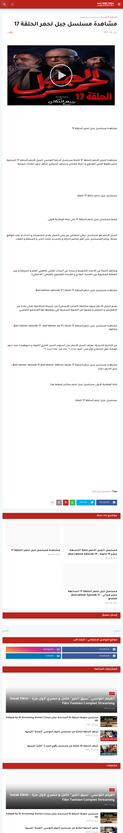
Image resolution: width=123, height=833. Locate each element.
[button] (119, 4)
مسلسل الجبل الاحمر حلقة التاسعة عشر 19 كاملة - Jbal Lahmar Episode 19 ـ (92, 552)
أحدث (116, 631)
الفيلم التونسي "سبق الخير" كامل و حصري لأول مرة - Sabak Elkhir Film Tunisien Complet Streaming (62, 701)
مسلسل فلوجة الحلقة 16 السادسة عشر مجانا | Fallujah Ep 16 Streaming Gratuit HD (52, 719)
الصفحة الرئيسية (109, 17)
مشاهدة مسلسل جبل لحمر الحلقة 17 (35, 550)
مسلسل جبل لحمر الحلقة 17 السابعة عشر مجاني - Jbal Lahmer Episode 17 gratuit (92, 595)
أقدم (6, 631)
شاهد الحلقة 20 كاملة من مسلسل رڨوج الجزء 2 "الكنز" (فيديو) (62, 746)
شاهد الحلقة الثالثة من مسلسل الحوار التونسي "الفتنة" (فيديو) (61, 732)
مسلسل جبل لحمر (89, 17)
